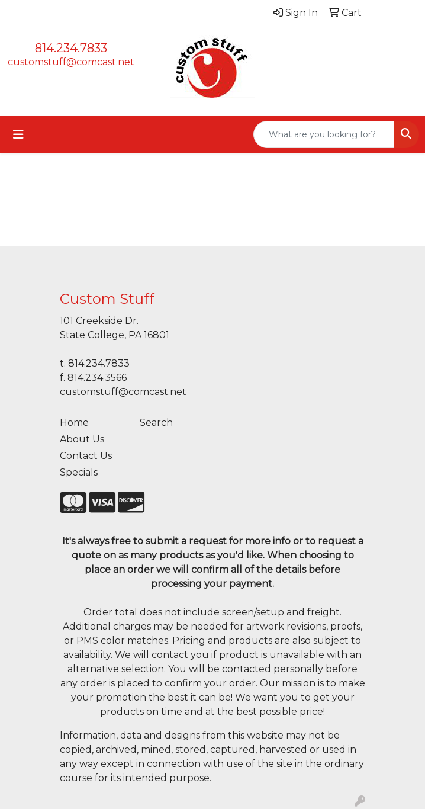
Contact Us (86, 455)
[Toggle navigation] (18, 134)
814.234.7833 (71, 48)
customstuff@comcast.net (71, 62)
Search (156, 422)
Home (74, 422)
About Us (82, 439)
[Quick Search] (323, 134)
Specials (79, 472)
